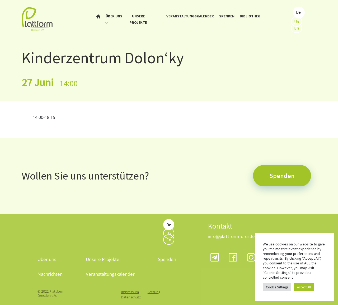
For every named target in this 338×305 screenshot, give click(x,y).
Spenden (226, 16)
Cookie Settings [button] (277, 287)
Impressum (130, 291)
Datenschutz (131, 297)
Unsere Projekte (138, 19)
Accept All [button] (304, 287)
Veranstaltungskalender (190, 16)
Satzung (154, 291)
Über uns (113, 19)
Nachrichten (50, 274)
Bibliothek (250, 16)
